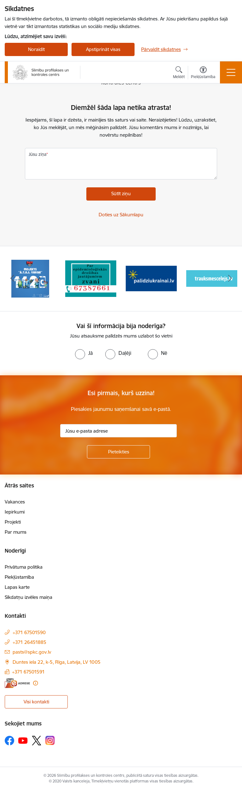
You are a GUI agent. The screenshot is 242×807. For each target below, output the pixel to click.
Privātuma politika (24, 567)
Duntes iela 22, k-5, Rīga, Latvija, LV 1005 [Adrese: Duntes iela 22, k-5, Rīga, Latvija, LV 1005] (57, 662)
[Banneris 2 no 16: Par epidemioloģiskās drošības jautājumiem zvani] (90, 278)
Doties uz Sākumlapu (121, 215)
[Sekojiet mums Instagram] (50, 740)
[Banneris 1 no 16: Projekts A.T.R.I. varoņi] (30, 278)
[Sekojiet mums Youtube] (23, 740)
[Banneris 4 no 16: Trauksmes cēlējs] (211, 278)
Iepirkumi (15, 512)
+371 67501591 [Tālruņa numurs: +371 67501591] (28, 672)
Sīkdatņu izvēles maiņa (28, 597)
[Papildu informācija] (35, 683)
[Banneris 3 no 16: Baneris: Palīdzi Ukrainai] (151, 278)
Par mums (15, 532)
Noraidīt (36, 49)
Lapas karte (17, 587)
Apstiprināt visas (103, 49)
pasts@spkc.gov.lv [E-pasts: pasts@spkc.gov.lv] (32, 652)
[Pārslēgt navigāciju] (231, 72)
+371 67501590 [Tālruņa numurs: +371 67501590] (29, 632)
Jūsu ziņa (37, 154)
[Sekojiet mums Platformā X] (36, 740)
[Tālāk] (230, 279)
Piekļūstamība (19, 577)
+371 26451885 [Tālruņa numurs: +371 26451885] (29, 642)
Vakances (15, 502)
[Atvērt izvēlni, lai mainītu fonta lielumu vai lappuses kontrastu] (203, 73)
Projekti (13, 522)
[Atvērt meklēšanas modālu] (179, 73)
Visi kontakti (36, 702)
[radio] (84, 353)
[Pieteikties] (118, 451)
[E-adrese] (17, 683)
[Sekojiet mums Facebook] (9, 740)
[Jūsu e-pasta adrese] (118, 430)
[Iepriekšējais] (12, 279)
